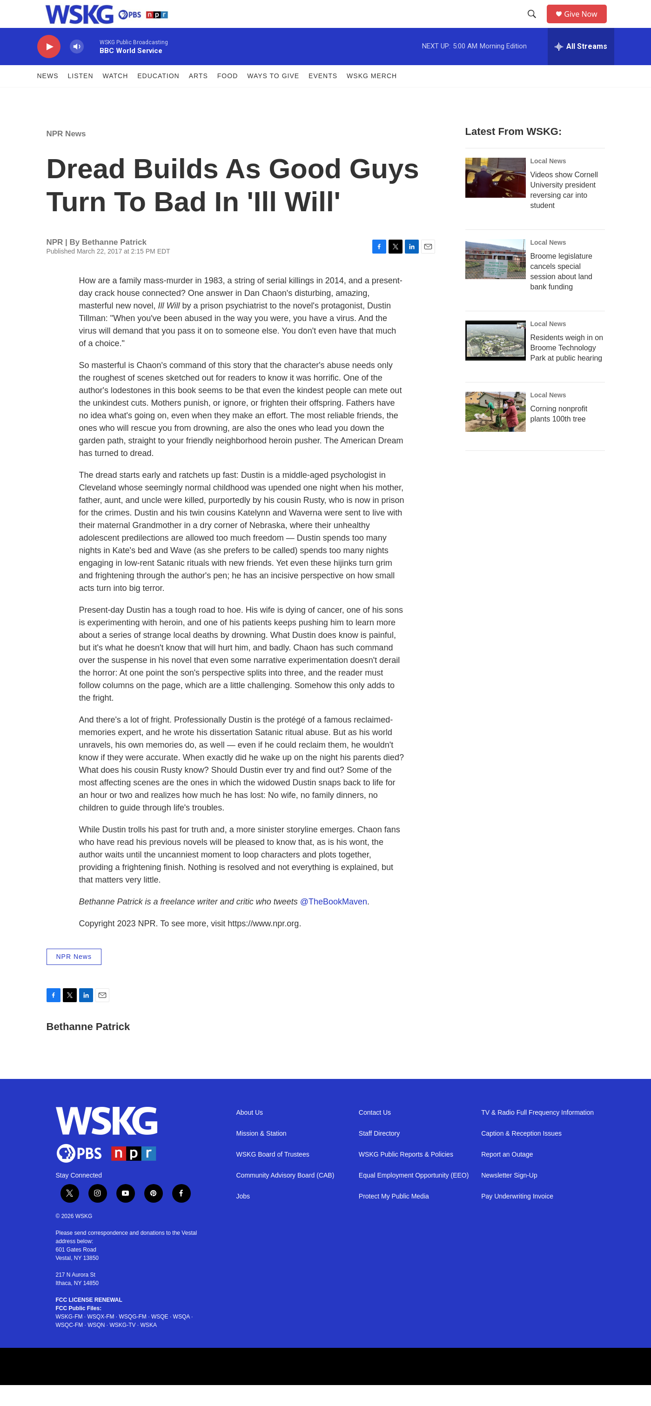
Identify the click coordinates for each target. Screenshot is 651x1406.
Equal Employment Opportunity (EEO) (414, 1196)
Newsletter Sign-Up (509, 1196)
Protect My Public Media (394, 1217)
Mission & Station (261, 1154)
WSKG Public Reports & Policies (406, 1175)
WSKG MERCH (372, 96)
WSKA (149, 1346)
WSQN (96, 1346)
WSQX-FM (100, 1337)
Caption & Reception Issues (521, 1154)
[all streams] (581, 67)
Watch (115, 96)
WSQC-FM (69, 1346)
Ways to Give (273, 96)
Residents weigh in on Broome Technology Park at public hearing (567, 369)
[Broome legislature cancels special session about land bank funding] (495, 280)
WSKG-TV (123, 1346)
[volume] (77, 67)
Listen (81, 96)
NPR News (66, 154)
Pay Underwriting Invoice (517, 1217)
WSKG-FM (69, 1337)
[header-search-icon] (535, 24)
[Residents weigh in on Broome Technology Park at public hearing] (495, 361)
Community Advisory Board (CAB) (285, 1196)
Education (158, 96)
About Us (249, 1133)
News (48, 96)
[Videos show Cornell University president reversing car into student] (495, 199)
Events (323, 96)
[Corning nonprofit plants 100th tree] (495, 433)
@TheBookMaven (333, 922)
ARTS (198, 96)
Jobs (243, 1217)
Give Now (585, 24)
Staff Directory (379, 1154)
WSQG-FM (133, 1337)
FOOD (227, 96)
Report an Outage (507, 1175)
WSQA (181, 1337)
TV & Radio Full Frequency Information (537, 1133)
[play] (48, 67)
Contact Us (375, 1133)
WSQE (159, 1337)
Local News (548, 182)
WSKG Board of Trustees (272, 1175)
